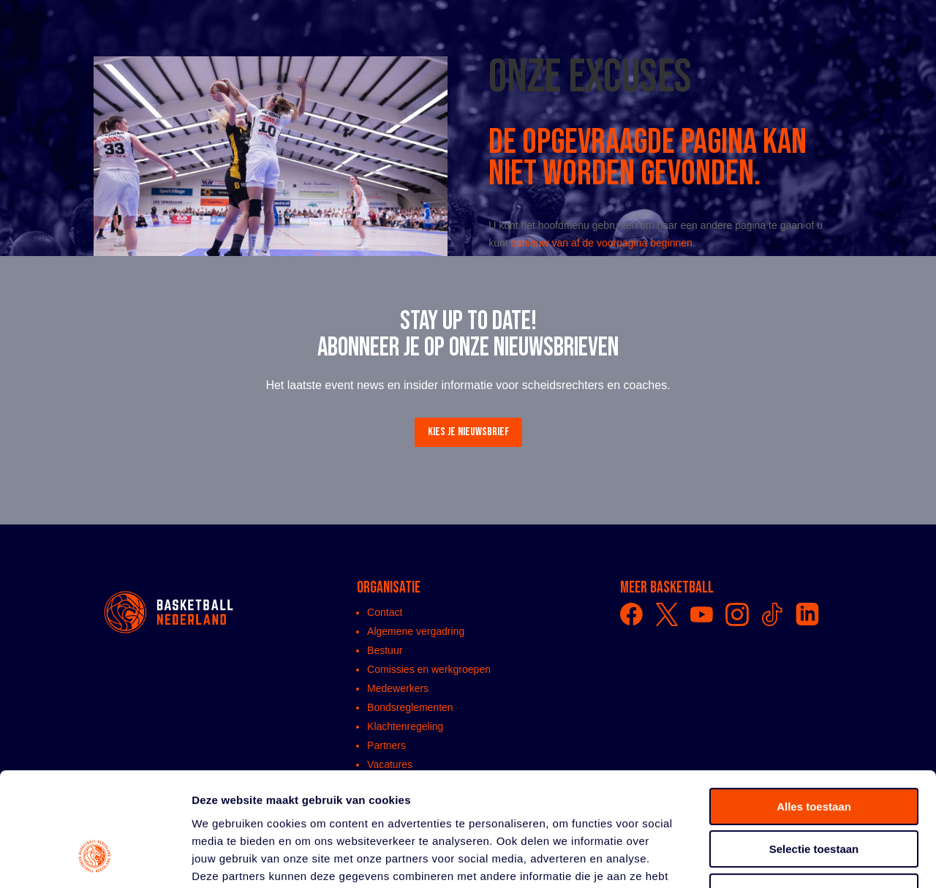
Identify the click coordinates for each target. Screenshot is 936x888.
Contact (384, 612)
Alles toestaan (814, 709)
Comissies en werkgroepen (429, 669)
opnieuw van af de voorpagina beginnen (601, 243)
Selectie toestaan (814, 752)
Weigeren (813, 795)
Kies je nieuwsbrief (468, 432)
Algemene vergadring (415, 631)
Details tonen (790, 859)
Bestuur (384, 650)
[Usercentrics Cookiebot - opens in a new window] (95, 859)
